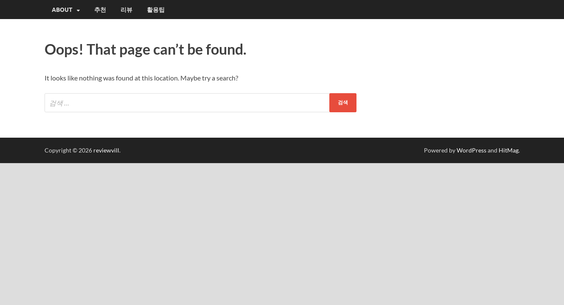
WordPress (471, 150)
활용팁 (156, 9)
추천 (100, 9)
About (62, 9)
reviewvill (106, 150)
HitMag (509, 150)
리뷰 (126, 9)
